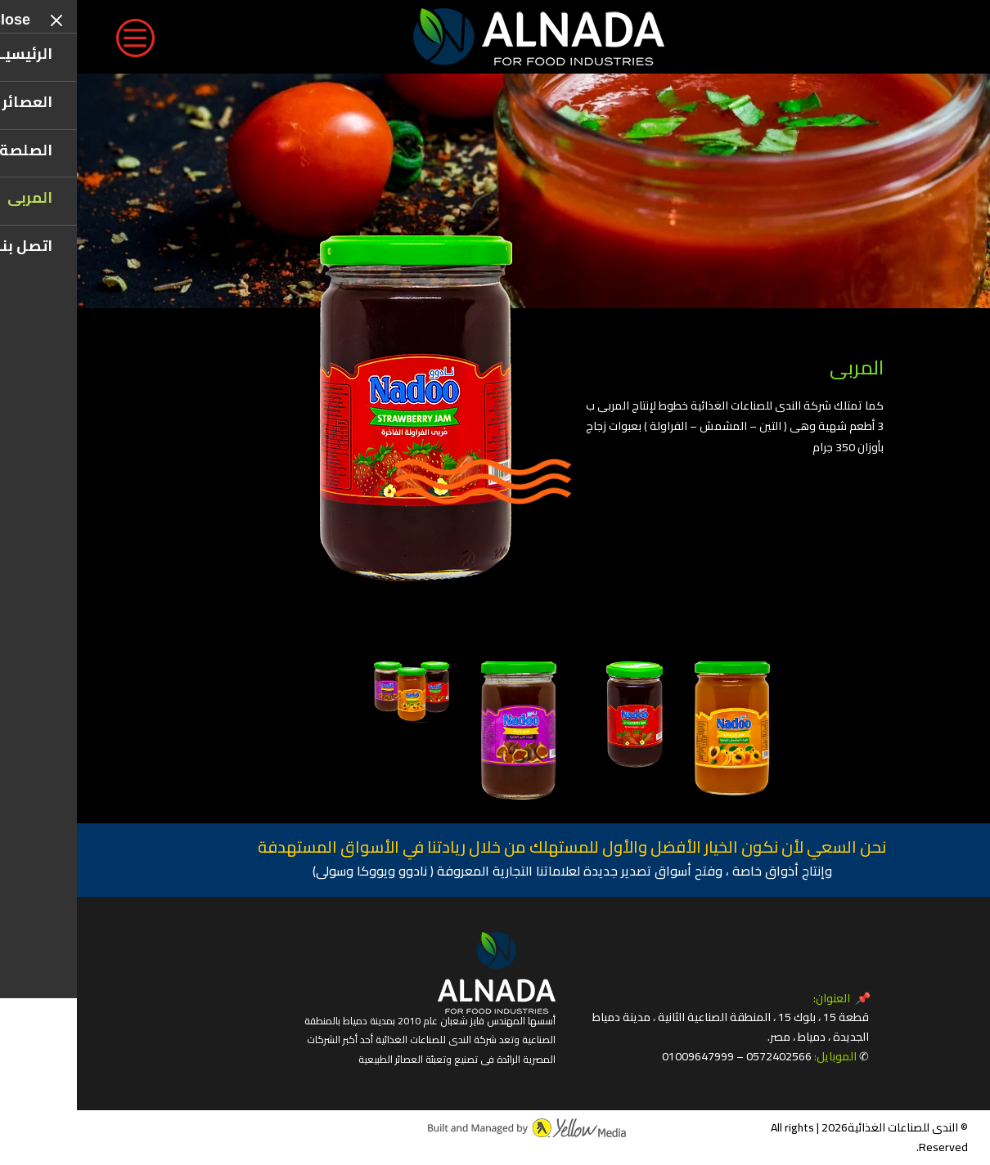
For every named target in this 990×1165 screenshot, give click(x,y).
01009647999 (621, 1056)
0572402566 (702, 1056)
